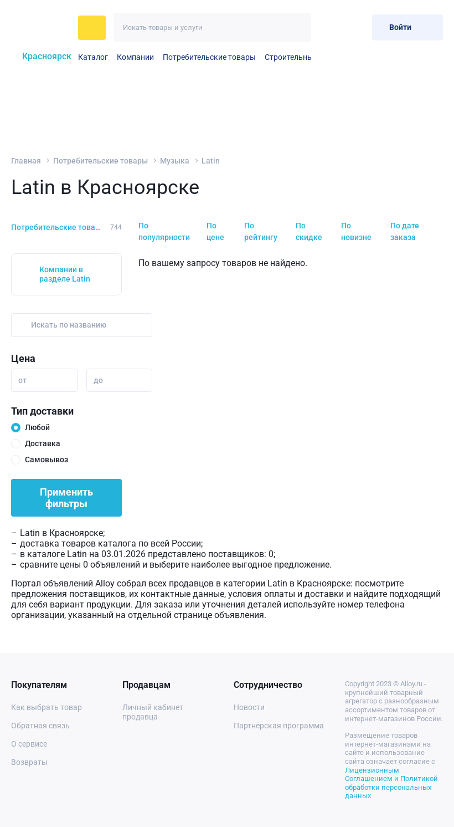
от (22, 380)
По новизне (356, 231)
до (98, 380)
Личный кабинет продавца (152, 712)
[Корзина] (354, 27)
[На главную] (41, 27)
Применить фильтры (66, 497)
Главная (26, 160)
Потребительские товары (209, 57)
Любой (37, 427)
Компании (135, 57)
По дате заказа (404, 231)
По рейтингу (260, 231)
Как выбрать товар (46, 707)
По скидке (309, 231)
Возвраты (29, 762)
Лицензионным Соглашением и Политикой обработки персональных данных (391, 783)
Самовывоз (46, 459)
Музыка (174, 160)
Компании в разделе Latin (64, 274)
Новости (249, 707)
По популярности (164, 231)
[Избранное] (327, 27)
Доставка (42, 443)
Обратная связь (40, 725)
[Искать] (297, 27)
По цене (215, 231)
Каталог (93, 57)
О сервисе (29, 743)
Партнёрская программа (279, 725)
